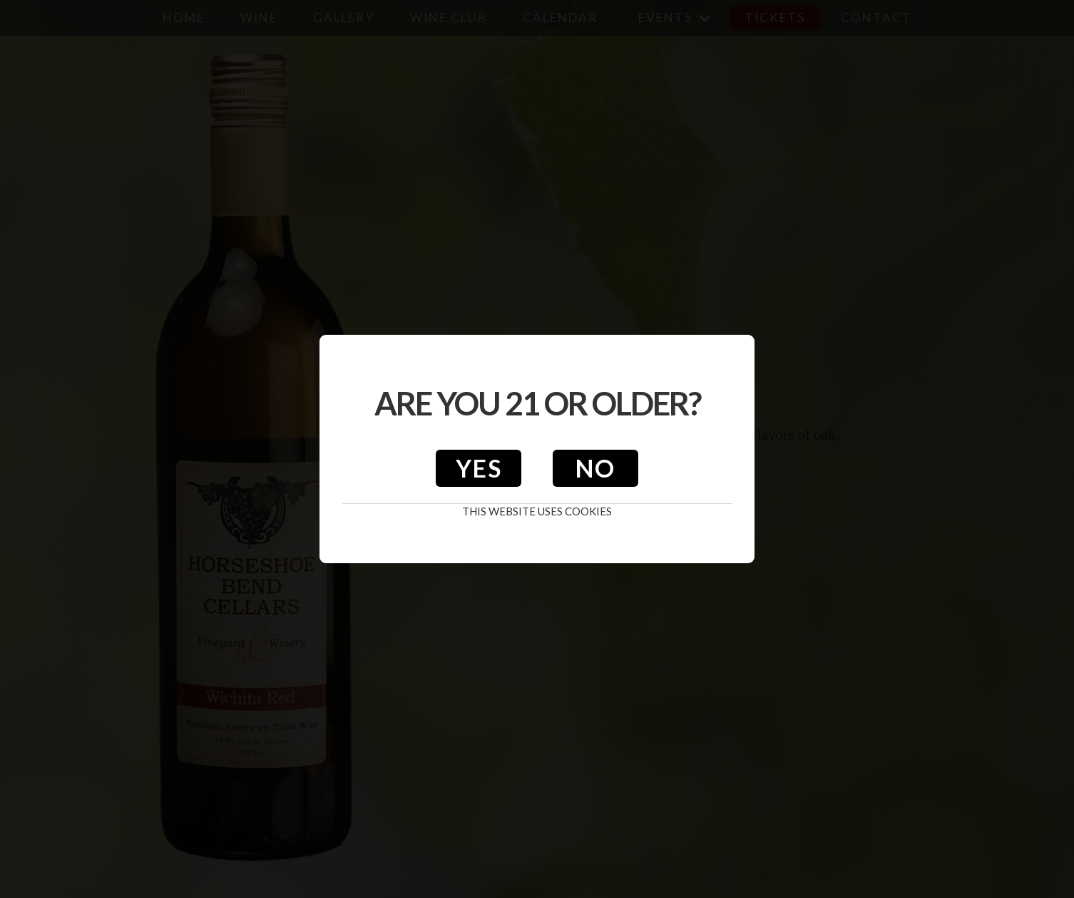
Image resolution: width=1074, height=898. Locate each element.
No (595, 468)
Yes (479, 468)
